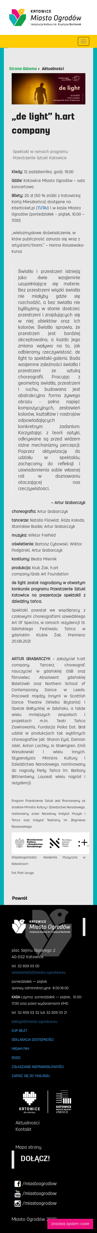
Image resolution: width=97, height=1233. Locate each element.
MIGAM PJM (20, 1049)
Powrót (19, 898)
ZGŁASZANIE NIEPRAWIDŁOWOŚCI (38, 1067)
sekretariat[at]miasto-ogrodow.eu (39, 972)
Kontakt (23, 1129)
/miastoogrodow (35, 1184)
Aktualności (53, 69)
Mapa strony (28, 1147)
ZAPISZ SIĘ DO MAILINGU (31, 1076)
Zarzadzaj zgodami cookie (70, 1224)
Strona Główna (23, 69)
